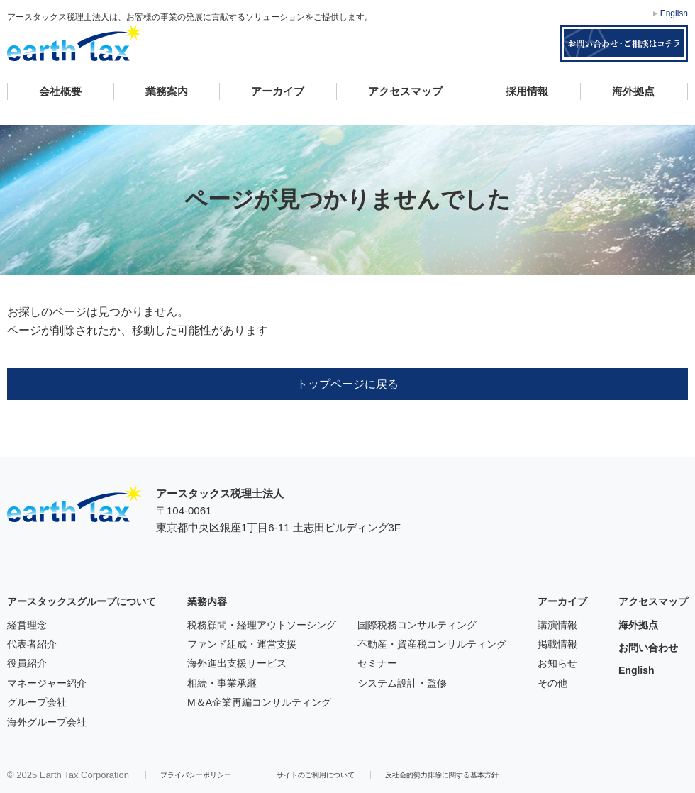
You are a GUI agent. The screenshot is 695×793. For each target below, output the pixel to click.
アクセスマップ (405, 91)
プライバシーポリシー (195, 775)
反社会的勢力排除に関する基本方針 (442, 775)
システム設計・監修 (402, 683)
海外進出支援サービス (237, 663)
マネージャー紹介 (47, 683)
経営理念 (27, 625)
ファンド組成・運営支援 (241, 644)
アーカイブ (277, 91)
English (674, 13)
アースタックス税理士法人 (74, 42)
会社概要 (60, 91)
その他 (552, 683)
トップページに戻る (347, 384)
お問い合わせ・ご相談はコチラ (624, 43)
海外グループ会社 (47, 722)
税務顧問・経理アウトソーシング (261, 625)
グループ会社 (37, 702)
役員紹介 (27, 663)
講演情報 (557, 625)
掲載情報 (557, 644)
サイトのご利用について (316, 775)
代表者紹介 (32, 644)
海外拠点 (633, 91)
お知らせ (557, 663)
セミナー (377, 663)
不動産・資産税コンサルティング (431, 644)
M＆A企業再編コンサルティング (259, 702)
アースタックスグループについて (81, 601)
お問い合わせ (648, 647)
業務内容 (207, 601)
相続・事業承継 (222, 683)
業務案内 (166, 91)
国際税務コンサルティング (417, 625)
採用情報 (527, 91)
